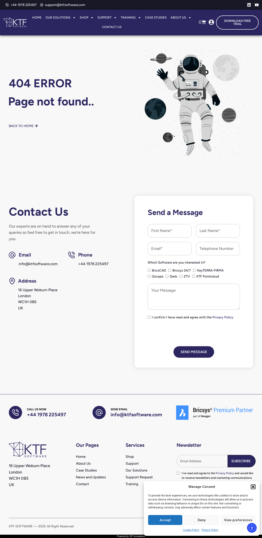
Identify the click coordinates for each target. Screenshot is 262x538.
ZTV (187, 276)
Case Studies (156, 17)
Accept (165, 520)
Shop (87, 17)
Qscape (157, 276)
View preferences (238, 520)
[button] (253, 487)
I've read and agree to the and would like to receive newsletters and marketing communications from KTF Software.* (217, 477)
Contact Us (112, 27)
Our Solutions (60, 17)
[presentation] (181, 333)
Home (36, 17)
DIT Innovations (137, 536)
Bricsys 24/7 (181, 270)
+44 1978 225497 (46, 415)
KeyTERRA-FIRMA (210, 270)
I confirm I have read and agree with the (192, 317)
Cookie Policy (191, 530)
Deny (201, 520)
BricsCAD (159, 270)
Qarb (173, 276)
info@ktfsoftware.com (136, 415)
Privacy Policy (210, 530)
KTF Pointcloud (207, 276)
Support (107, 17)
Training (131, 17)
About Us (181, 17)
